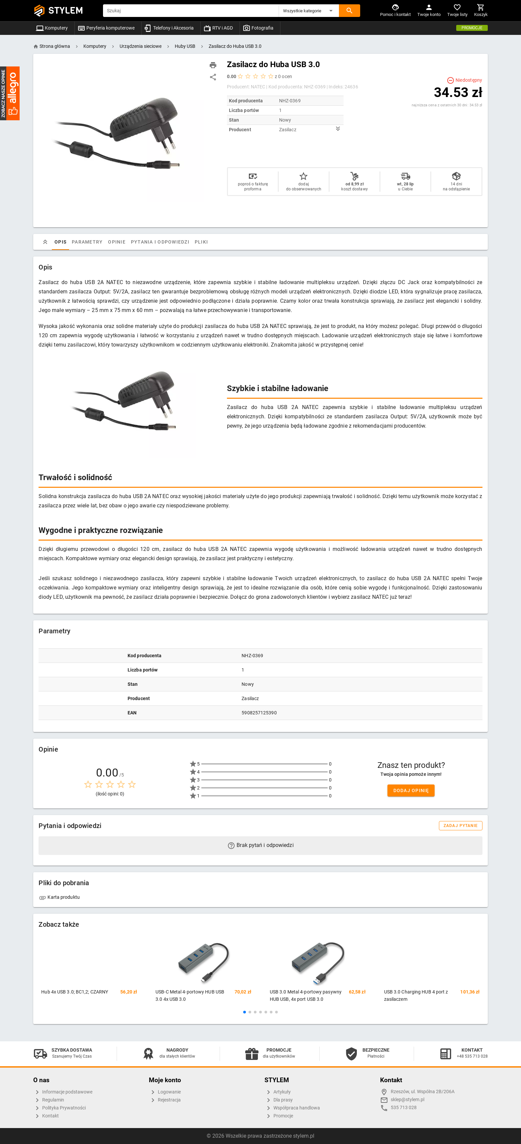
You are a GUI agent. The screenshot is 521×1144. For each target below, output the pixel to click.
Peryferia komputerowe (106, 28)
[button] (309, 10)
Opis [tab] (60, 242)
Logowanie (165, 1092)
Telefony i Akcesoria (169, 28)
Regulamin (48, 1100)
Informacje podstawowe (62, 1092)
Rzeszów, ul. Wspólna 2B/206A (423, 1091)
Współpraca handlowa (292, 1108)
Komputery (52, 28)
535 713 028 (404, 1107)
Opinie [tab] (117, 242)
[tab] (45, 242)
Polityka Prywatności (59, 1108)
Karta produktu (59, 897)
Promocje (472, 28)
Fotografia (258, 28)
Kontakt (46, 1116)
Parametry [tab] (87, 242)
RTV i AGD (218, 28)
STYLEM (66, 10)
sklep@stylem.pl (407, 1099)
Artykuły (277, 1092)
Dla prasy (278, 1100)
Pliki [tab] (201, 242)
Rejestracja (165, 1100)
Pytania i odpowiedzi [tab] (160, 242)
